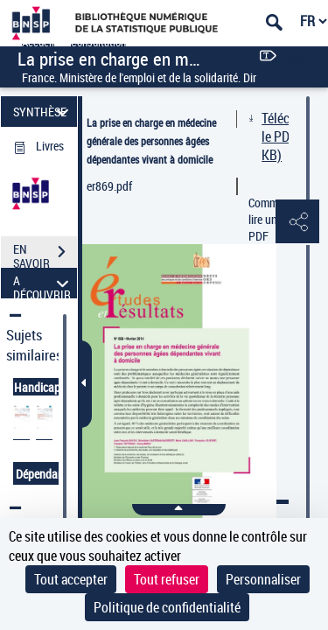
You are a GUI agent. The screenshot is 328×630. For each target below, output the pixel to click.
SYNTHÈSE (43, 111)
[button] (297, 222)
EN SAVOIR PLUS (45, 254)
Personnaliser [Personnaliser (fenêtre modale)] (263, 579)
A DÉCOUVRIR (43, 283)
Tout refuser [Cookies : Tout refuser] (166, 579)
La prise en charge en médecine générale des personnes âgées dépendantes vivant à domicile (151, 141)
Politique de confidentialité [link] (167, 607)
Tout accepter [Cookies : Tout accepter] (71, 579)
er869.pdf (109, 186)
